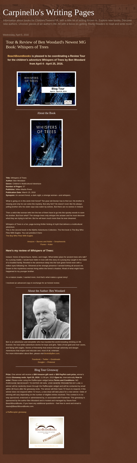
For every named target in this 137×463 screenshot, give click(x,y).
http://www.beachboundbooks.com (46, 446)
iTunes (43, 244)
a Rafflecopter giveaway (16, 412)
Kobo (50, 244)
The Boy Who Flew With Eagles (19, 236)
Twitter (45, 359)
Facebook (36, 359)
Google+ (41, 362)
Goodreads (55, 359)
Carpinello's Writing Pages (48, 12)
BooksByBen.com (52, 353)
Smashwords (59, 241)
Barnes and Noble (44, 241)
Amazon (31, 241)
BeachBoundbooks (19, 56)
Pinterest (51, 362)
